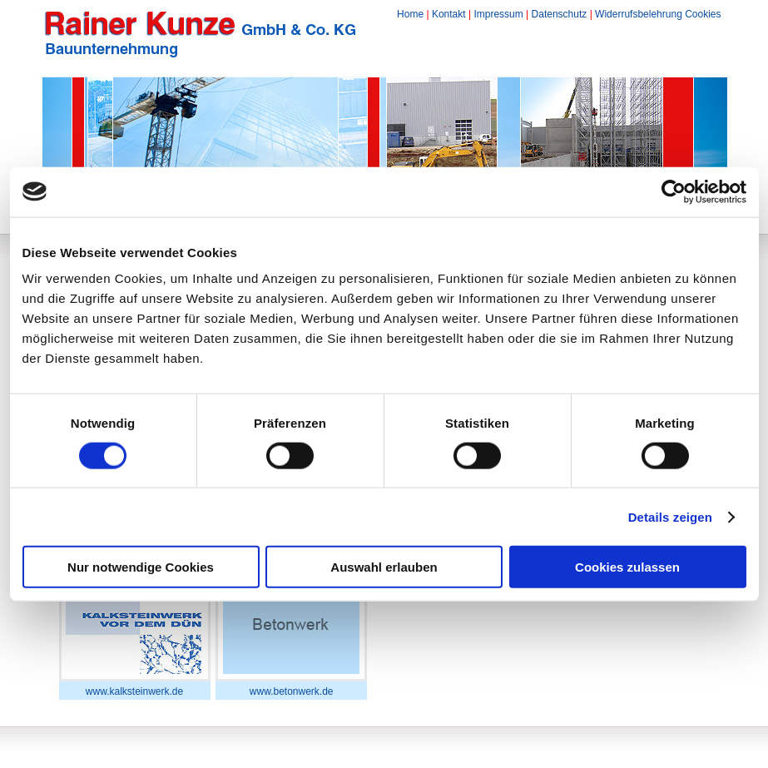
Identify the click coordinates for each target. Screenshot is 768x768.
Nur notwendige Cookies (140, 567)
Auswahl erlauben (383, 567)
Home (410, 14)
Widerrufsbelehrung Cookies (658, 14)
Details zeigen (670, 516)
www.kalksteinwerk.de (134, 691)
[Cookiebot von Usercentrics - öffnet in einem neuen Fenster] (673, 191)
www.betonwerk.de (292, 691)
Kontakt (449, 14)
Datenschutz (559, 14)
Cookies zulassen (627, 567)
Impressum (498, 14)
